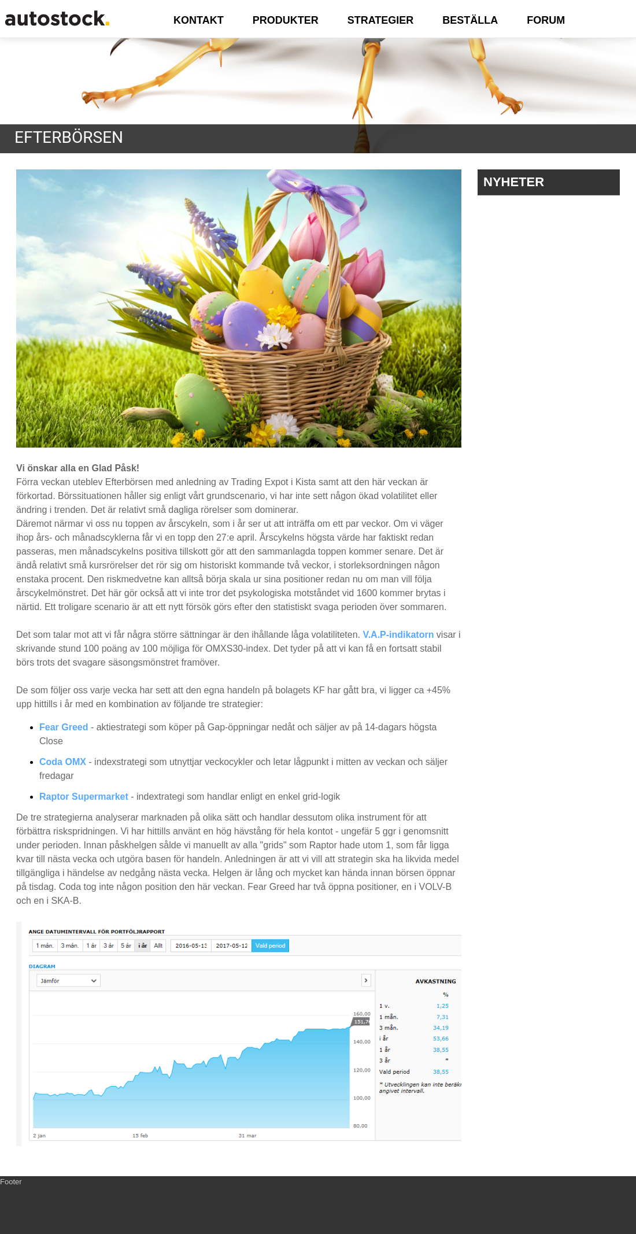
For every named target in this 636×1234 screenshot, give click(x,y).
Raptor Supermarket (83, 796)
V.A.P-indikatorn (398, 635)
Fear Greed (63, 727)
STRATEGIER (380, 20)
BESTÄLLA (470, 20)
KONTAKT (198, 20)
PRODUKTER (286, 20)
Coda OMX (62, 762)
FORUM (546, 20)
